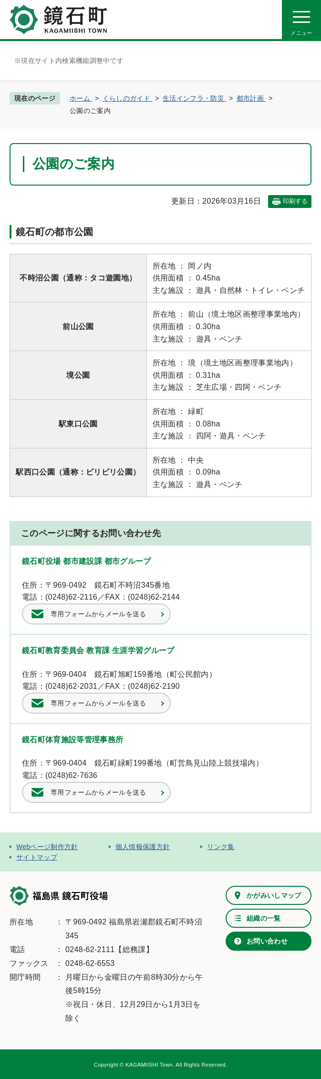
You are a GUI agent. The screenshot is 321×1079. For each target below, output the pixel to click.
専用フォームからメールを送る (98, 614)
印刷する (295, 201)
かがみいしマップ (274, 895)
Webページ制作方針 (47, 847)
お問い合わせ (267, 941)
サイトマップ (36, 857)
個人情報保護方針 (142, 847)
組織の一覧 (264, 918)
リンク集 (220, 847)
